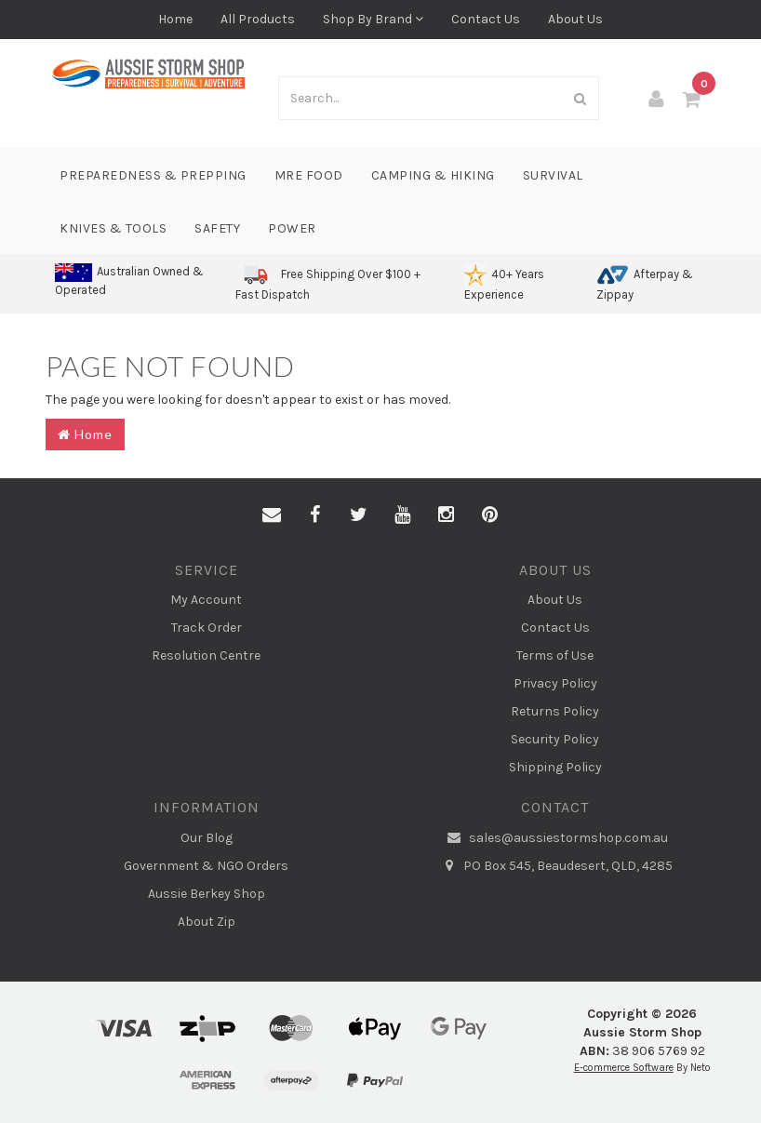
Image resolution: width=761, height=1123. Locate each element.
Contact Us (485, 19)
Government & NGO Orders (206, 866)
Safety (217, 228)
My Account (206, 600)
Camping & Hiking (433, 175)
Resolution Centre (206, 655)
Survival (553, 175)
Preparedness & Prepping (153, 175)
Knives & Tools (113, 228)
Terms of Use (555, 655)
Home (175, 19)
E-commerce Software (624, 1068)
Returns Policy (555, 711)
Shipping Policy (555, 767)
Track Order (206, 627)
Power (292, 228)
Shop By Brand (373, 19)
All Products (257, 19)
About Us (575, 19)
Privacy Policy (555, 683)
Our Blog (206, 838)
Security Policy (555, 739)
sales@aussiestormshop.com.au (555, 838)
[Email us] (271, 515)
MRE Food (308, 175)
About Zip (206, 921)
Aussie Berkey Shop (206, 894)
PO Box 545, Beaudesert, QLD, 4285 (555, 866)
